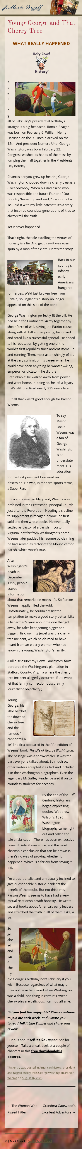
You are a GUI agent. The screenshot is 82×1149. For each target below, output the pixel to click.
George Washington (51, 1073)
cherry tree (30, 1073)
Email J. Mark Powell (40, 1141)
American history (50, 1067)
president (69, 1067)
